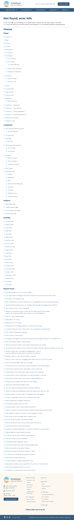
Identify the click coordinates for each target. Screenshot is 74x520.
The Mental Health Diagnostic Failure (17, 442)
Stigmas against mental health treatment (18, 432)
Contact (8, 46)
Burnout (10, 141)
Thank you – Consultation (13, 108)
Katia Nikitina (9, 204)
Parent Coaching (31, 501)
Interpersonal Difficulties (15, 184)
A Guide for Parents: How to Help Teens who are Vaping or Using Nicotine (28, 329)
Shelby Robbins (10, 207)
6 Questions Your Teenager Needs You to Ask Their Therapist (24, 326)
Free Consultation (11, 499)
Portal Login (44, 505)
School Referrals (15, 64)
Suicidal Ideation (13, 196)
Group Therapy (12, 78)
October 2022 (10, 272)
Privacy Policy (10, 95)
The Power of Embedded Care (15, 299)
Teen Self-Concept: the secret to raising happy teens (22, 445)
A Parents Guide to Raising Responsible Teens (19, 461)
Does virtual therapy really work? (16, 457)
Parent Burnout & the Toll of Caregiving (18, 308)
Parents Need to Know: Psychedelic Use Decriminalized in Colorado (26, 375)
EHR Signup (9, 49)
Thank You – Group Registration (15, 111)
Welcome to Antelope (12, 118)
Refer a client (63, 5)
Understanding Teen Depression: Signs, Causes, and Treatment (25, 372)
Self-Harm (29, 487)
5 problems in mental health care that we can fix (20, 470)
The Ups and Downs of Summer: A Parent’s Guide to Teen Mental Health (28, 366)
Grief (9, 180)
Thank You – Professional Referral (16, 114)
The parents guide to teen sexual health (18, 426)
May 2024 (8, 231)
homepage (6, 24)
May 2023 (8, 256)
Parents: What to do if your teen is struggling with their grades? (25, 394)
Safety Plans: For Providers (14, 323)
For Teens (8, 76)
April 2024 (9, 234)
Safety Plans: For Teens (13, 319)
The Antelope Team (11, 210)
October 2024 (10, 221)
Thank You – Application (13, 105)
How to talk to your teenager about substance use (21, 416)
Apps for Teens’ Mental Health (15, 316)
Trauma (28, 489)
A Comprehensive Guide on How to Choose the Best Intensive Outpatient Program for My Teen (34, 348)
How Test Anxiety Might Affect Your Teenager (19, 362)
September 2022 (11, 275)
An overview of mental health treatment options (20, 454)
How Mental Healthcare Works (15, 128)
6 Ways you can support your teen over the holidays (21, 381)
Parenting (8, 138)
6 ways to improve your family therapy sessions (20, 435)
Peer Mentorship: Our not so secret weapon (19, 292)
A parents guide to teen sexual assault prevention (21, 407)
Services (8, 155)
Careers (8, 43)
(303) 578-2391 (9, 491)
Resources (9, 98)
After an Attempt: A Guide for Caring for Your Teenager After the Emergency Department (32, 302)
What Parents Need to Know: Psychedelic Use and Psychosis (24, 369)
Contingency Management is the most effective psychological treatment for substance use (33, 338)
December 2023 (10, 246)
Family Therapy (12, 158)
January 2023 (10, 266)
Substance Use (12, 193)
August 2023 (9, 250)
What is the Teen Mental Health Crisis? (17, 385)
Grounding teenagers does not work (17, 404)
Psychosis (11, 187)
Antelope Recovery (43, 517)
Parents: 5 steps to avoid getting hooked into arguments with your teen (27, 391)
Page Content (10, 92)
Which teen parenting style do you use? (18, 467)
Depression (11, 177)
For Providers (12, 58)
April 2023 (9, 259)
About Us (8, 37)
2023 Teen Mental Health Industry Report (18, 342)
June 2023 (9, 253)
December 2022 (10, 269)
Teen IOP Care (12, 81)
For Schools (11, 62)
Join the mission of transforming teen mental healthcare (23, 388)
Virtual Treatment (13, 131)
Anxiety (10, 174)
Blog (7, 40)
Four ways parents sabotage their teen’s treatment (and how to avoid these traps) (31, 295)
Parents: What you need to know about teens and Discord (23, 423)
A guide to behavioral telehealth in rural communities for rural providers (27, 429)
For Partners (9, 56)
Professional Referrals (14, 71)
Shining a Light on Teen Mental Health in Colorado (21, 356)
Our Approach (10, 89)
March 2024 (9, 237)
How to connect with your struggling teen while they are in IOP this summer (29, 359)
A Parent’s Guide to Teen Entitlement (17, 438)
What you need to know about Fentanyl (18, 448)
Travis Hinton (10, 213)
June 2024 (9, 227)
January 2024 (10, 243)
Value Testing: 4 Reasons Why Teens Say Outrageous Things (24, 413)
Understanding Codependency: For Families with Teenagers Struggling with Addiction (31, 305)
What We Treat (10, 121)
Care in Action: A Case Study (14, 335)
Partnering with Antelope (13, 145)
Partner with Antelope (14, 68)
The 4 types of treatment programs (16, 332)
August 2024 (9, 224)
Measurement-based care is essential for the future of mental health (27, 464)
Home (7, 85)
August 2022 (9, 278)
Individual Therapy (13, 164)
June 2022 (9, 285)
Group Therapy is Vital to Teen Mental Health (19, 419)
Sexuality (10, 190)
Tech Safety (9, 168)
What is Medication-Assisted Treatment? (18, 400)
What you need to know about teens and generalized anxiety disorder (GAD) (29, 410)
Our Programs (30, 497)
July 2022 (8, 281)
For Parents (9, 53)
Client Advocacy (12, 101)
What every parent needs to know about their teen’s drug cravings (26, 345)
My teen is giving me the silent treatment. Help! (20, 451)
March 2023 (9, 262)
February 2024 (10, 240)
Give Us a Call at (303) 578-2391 (45, 4)
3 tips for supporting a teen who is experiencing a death (23, 397)
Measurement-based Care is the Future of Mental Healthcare (24, 378)
